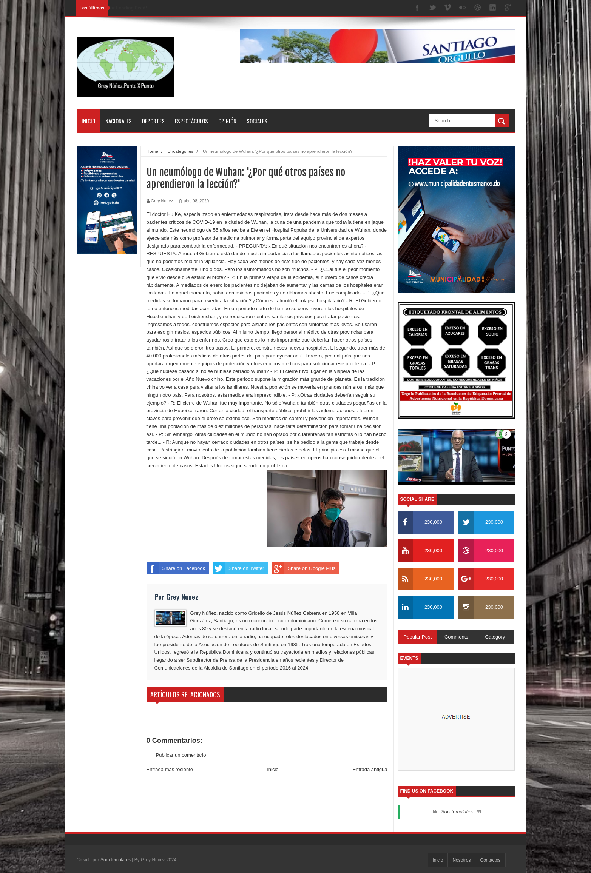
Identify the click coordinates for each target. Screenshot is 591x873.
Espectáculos (191, 121)
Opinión (227, 121)
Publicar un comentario (181, 755)
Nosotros (461, 860)
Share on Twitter (238, 568)
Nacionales (118, 121)
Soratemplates (457, 811)
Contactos (490, 860)
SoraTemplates (115, 859)
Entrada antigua (370, 769)
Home (152, 151)
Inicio (88, 121)
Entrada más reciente (170, 769)
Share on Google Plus (303, 568)
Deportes (153, 121)
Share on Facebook (176, 568)
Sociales (257, 121)
